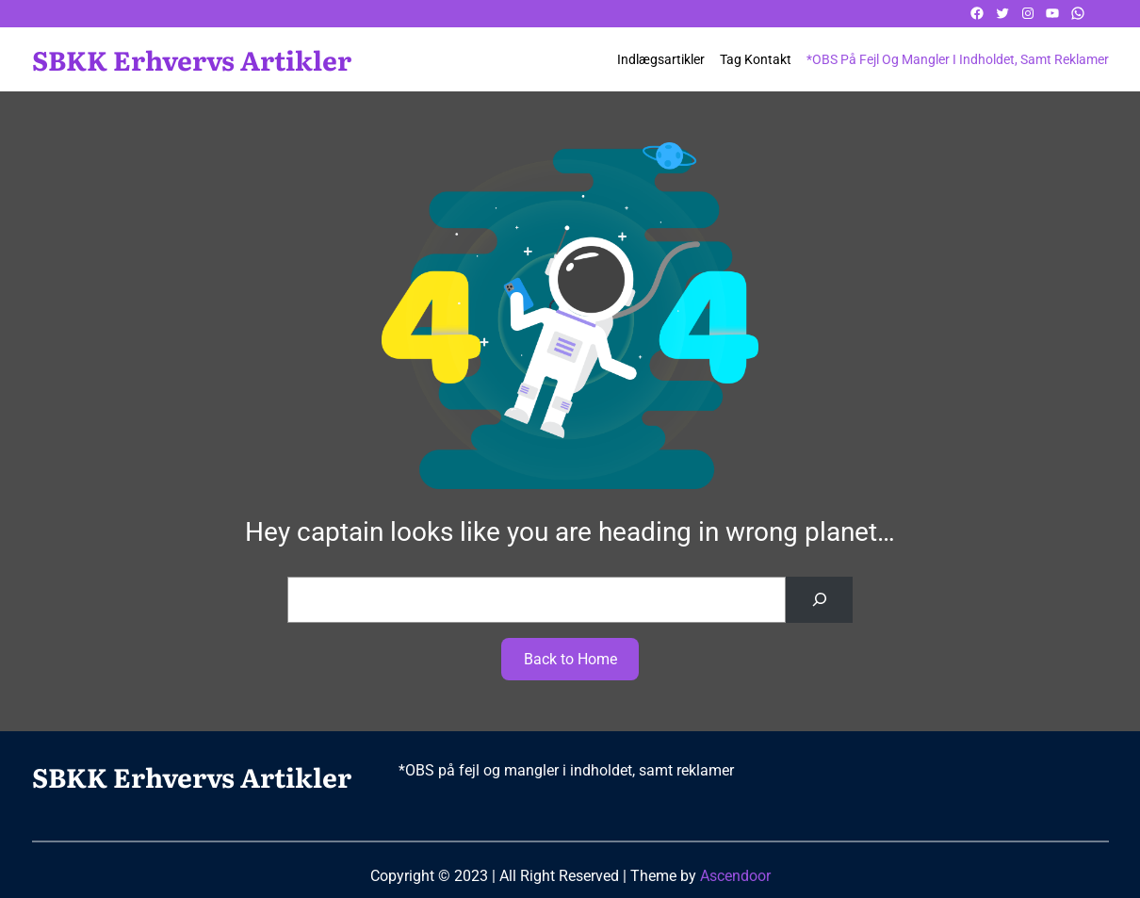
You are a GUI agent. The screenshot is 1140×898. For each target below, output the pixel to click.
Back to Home (570, 659)
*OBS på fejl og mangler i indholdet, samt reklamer (957, 59)
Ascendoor (735, 876)
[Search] (819, 600)
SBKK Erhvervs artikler (191, 59)
